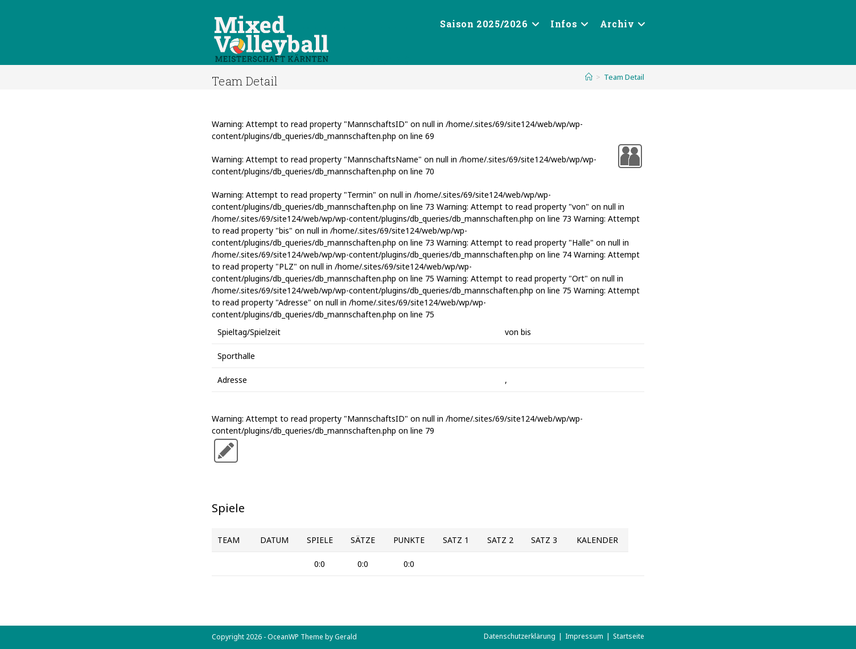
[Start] (588, 77)
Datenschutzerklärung (519, 636)
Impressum (584, 636)
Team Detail (624, 77)
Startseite (628, 636)
